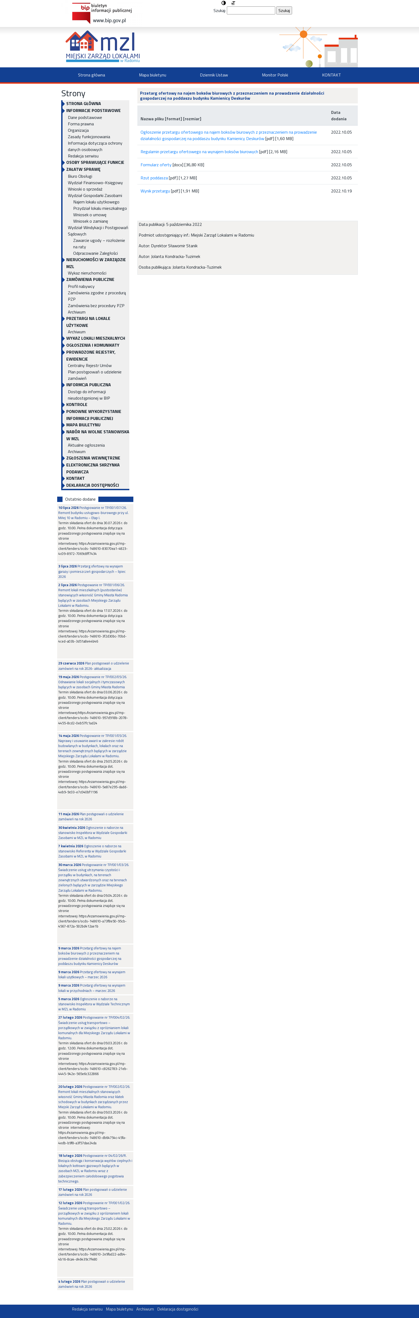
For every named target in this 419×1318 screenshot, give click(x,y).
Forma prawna (81, 124)
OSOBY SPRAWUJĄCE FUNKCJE (95, 162)
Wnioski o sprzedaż (85, 189)
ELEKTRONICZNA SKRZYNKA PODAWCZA (93, 468)
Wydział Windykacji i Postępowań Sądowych (98, 230)
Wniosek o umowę (89, 214)
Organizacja (78, 130)
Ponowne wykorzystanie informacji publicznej (93, 415)
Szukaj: (220, 10)
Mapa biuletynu (152, 75)
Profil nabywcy (81, 286)
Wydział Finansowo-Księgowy (95, 182)
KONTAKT (331, 75)
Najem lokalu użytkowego (96, 202)
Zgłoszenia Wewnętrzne (93, 458)
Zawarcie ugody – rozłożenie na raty (99, 243)
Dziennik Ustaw (214, 75)
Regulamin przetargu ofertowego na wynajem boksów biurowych (199, 151)
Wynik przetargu (155, 191)
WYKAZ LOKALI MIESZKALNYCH (95, 338)
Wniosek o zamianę (90, 221)
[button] (224, 3)
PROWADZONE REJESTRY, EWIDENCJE (90, 355)
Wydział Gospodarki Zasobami (95, 195)
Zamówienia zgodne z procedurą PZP (97, 295)
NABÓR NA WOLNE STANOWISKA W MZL (97, 435)
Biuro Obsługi (80, 176)
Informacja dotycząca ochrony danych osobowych (95, 146)
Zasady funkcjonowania (89, 136)
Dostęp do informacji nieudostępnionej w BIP (89, 394)
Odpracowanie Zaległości (95, 253)
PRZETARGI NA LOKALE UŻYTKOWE (88, 321)
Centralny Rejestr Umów (90, 365)
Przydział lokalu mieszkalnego (100, 208)
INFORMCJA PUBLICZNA (88, 384)
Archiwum (77, 312)
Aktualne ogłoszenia (86, 445)
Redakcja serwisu (83, 156)
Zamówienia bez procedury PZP (96, 305)
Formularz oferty (156, 164)
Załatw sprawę (83, 169)
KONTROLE (76, 404)
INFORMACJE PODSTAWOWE (93, 110)
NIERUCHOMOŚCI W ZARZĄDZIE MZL (96, 263)
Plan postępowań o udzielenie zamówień (95, 375)
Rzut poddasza (154, 178)
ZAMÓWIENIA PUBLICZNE (90, 279)
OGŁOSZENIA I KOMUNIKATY (92, 345)
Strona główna (91, 75)
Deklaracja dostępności (92, 485)
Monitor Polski (275, 75)
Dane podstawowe (85, 117)
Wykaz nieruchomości (87, 273)
